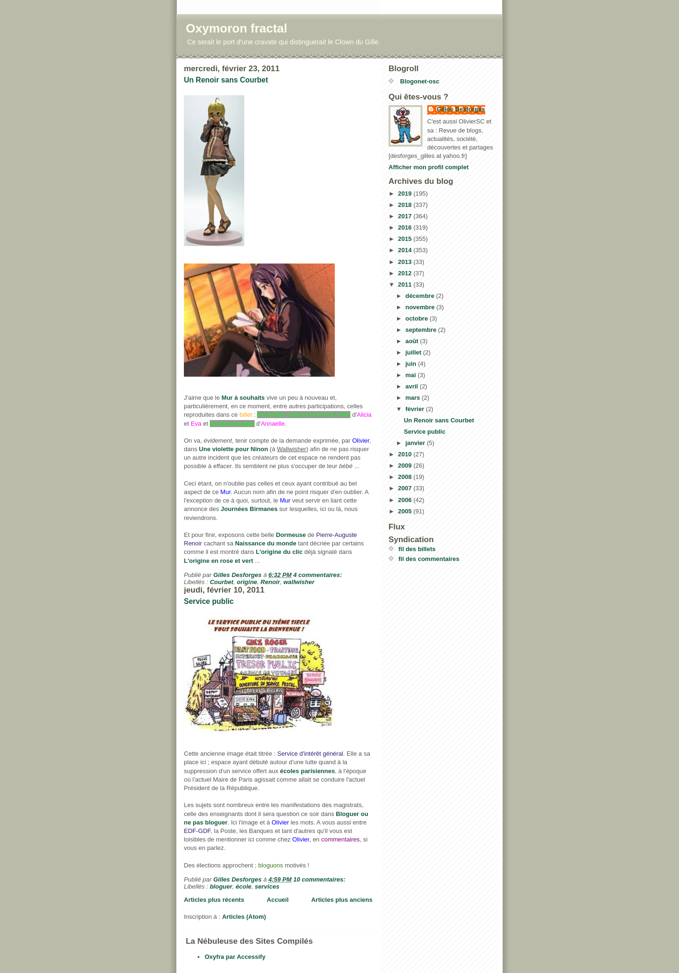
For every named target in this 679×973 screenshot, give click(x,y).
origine (247, 581)
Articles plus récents (214, 899)
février (416, 408)
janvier (416, 442)
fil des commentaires (428, 558)
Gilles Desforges (461, 109)
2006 (406, 499)
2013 (406, 261)
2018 (406, 204)
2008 (406, 476)
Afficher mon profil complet (429, 167)
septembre (422, 329)
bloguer (221, 886)
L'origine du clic (279, 551)
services (267, 886)
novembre (421, 307)
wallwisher (299, 581)
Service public (209, 601)
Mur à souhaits (243, 397)
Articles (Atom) (244, 916)
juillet (414, 352)
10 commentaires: (320, 879)
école (243, 886)
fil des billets (417, 548)
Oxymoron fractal (236, 28)
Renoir (270, 581)
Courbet (221, 581)
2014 (406, 250)
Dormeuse (291, 534)
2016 (406, 227)
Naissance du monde (265, 543)
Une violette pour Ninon (233, 449)
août (413, 341)
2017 (406, 216)
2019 (406, 193)
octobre (418, 318)
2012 (406, 273)
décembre (421, 295)
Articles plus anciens (342, 899)
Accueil (278, 899)
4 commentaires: (318, 574)
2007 (406, 488)
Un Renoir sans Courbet (226, 80)
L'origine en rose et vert (218, 560)
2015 (406, 238)
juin (412, 363)
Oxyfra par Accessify (235, 956)
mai (412, 375)
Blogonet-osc (418, 81)
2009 (406, 465)
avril (413, 386)
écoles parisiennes (307, 771)
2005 (406, 511)
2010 (406, 454)
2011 (406, 284)
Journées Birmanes (249, 508)
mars (414, 397)
